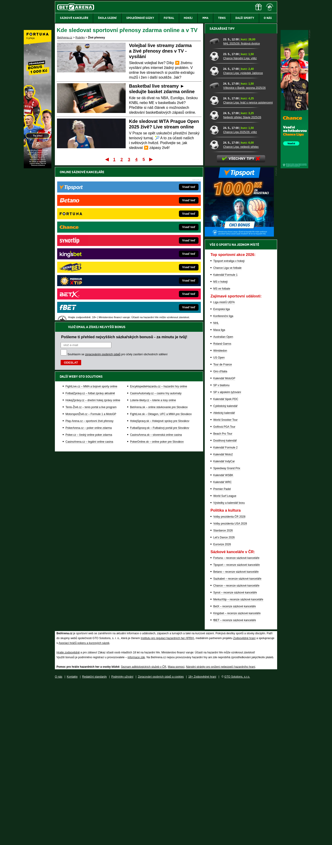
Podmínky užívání (122, 837)
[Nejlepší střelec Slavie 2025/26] (214, 276)
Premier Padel (222, 650)
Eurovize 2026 (222, 705)
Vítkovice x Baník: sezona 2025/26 (244, 248)
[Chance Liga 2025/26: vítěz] (214, 291)
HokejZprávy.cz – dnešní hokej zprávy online (92, 245)
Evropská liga (221, 470)
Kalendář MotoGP (224, 539)
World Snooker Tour (225, 580)
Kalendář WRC (222, 643)
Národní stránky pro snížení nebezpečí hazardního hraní (220, 827)
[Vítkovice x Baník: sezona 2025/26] (214, 246)
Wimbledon (220, 511)
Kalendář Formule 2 (225, 608)
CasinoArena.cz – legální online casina (89, 286)
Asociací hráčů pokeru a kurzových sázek (84, 804)
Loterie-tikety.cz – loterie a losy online (153, 245)
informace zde (136, 818)
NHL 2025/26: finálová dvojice (241, 204)
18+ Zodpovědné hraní (202, 837)
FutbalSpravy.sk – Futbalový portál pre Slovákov (159, 273)
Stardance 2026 (223, 691)
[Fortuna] (37, 167)
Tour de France (222, 525)
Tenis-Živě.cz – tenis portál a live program (90, 252)
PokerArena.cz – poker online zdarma (88, 273)
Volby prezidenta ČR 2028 (229, 677)
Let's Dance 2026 (224, 698)
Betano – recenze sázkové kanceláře (236, 732)
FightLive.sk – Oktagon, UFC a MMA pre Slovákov (161, 259)
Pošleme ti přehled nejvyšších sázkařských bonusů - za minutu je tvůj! (124, 182)
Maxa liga (219, 490)
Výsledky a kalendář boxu (229, 663)
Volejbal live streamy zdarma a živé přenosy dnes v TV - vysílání (160, 51)
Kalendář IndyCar (224, 622)
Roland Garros (222, 504)
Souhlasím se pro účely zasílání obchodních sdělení (118, 199)
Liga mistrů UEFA (224, 463)
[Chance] (294, 167)
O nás (58, 837)
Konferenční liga (223, 477)
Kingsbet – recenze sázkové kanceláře (237, 774)
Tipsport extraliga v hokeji (229, 422)
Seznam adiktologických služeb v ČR (143, 827)
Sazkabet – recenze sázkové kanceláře (237, 739)
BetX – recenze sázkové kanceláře (234, 767)
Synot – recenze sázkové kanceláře (235, 753)
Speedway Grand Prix (226, 629)
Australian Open (223, 497)
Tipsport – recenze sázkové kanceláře (236, 725)
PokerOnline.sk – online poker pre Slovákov (157, 286)
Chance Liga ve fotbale (227, 428)
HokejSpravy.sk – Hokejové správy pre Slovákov (159, 266)
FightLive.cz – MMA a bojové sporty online (91, 231)
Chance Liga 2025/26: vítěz (240, 293)
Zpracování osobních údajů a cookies (161, 837)
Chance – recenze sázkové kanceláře (236, 746)
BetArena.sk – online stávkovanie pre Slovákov (159, 252)
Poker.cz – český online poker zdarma (88, 280)
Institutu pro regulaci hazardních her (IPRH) (167, 799)
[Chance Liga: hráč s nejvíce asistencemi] (214, 261)
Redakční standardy (94, 837)
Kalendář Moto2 (223, 615)
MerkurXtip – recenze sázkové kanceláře (238, 760)
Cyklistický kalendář (225, 567)
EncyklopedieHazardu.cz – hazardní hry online (158, 231)
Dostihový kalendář (225, 601)
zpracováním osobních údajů (102, 199)
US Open (219, 518)
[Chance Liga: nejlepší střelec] (214, 305)
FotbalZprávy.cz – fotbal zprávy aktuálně (90, 238)
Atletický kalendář (224, 573)
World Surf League (224, 656)
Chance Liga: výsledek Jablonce (243, 234)
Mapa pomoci (176, 827)
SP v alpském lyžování (227, 553)
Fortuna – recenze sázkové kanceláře (236, 718)
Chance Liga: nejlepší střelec (241, 307)
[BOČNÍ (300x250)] (239, 396)
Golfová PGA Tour (224, 587)
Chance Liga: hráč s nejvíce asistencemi (248, 263)
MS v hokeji (220, 442)
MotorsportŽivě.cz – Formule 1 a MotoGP (90, 259)
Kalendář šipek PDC (225, 560)
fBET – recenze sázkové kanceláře (234, 781)
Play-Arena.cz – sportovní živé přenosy (89, 266)
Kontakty (72, 837)
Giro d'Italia (220, 532)
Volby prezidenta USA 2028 (230, 684)
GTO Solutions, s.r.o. (237, 837)
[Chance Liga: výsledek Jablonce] (214, 232)
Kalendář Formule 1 (225, 435)
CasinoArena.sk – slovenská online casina (156, 280)
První (106, 159)
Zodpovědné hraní (244, 799)
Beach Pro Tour (222, 594)
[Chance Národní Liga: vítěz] (214, 217)
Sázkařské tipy (222, 189)
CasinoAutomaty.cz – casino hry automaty (155, 238)
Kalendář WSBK (223, 636)
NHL (216, 484)
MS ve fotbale (221, 449)
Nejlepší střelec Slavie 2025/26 (242, 278)
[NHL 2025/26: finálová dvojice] (214, 202)
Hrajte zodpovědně (68, 813)
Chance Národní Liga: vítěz (240, 219)
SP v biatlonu (221, 546)
